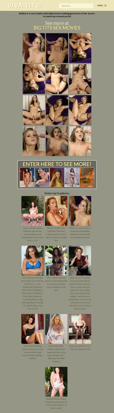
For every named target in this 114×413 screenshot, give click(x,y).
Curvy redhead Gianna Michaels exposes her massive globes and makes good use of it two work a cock (32, 234)
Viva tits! (25, 5)
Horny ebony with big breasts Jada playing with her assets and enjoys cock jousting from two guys (56, 284)
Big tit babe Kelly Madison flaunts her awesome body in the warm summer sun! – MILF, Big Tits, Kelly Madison (56, 354)
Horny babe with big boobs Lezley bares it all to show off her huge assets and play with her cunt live (32, 352)
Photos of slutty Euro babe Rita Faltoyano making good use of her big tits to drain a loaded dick (56, 234)
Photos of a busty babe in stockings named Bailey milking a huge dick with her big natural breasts (80, 232)
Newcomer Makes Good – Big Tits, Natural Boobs (80, 347)
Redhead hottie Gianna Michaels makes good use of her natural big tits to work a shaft (56, 403)
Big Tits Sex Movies (57, 27)
